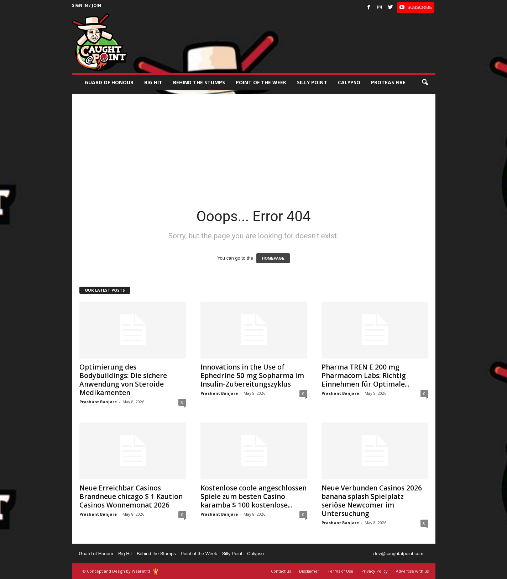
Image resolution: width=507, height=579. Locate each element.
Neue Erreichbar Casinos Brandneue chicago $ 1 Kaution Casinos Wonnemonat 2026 (131, 496)
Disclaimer (309, 571)
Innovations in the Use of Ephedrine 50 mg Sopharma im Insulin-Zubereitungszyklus (252, 375)
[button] (425, 82)
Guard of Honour (109, 82)
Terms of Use (340, 571)
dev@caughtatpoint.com (398, 553)
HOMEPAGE (273, 258)
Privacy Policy (374, 571)
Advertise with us (412, 571)
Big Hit (153, 82)
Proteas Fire (388, 82)
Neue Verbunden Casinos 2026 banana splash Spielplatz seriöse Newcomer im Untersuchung (372, 500)
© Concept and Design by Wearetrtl (116, 571)
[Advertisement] (253, 143)
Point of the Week (261, 82)
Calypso (349, 82)
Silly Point (312, 82)
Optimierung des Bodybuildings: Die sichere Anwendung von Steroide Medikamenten (123, 379)
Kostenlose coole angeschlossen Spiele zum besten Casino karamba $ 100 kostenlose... (253, 496)
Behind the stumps (199, 82)
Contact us (281, 571)
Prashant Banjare (98, 401)
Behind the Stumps (156, 553)
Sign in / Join (86, 5)
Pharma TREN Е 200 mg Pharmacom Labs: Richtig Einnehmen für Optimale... (365, 375)
